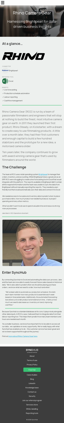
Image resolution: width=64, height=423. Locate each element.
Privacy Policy (32, 364)
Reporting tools (32, 413)
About (32, 356)
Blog (32, 379)
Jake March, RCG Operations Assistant (15, 213)
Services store (32, 404)
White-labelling (32, 409)
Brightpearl (43, 174)
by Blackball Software (32, 352)
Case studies (32, 375)
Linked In (32, 383)
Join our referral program (32, 400)
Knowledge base (32, 387)
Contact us (32, 392)
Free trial (32, 370)
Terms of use (32, 360)
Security (32, 396)
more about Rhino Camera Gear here (23, 336)
